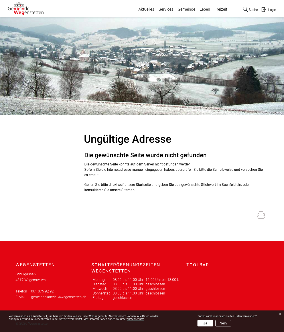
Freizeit (219, 9)
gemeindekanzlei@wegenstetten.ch (58, 297)
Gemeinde (185, 9)
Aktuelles (145, 9)
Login (272, 10)
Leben (203, 9)
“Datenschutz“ (135, 319)
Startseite (143, 185)
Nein (223, 323)
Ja (205, 323)
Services (164, 9)
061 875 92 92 (42, 291)
